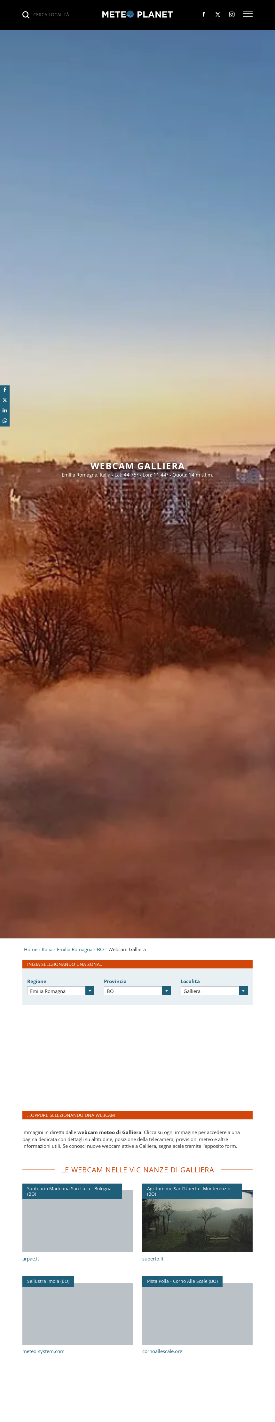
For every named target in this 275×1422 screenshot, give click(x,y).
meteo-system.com (43, 1351)
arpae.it (30, 1258)
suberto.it (152, 1258)
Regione (36, 981)
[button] (248, 14)
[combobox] (60, 990)
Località (190, 981)
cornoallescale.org (162, 1351)
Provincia (115, 981)
